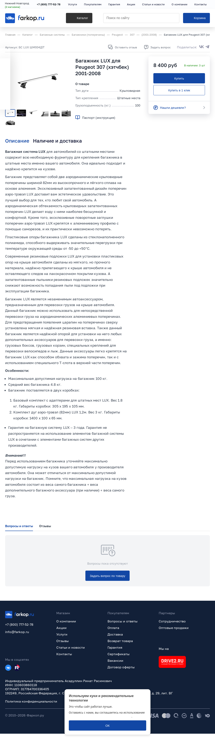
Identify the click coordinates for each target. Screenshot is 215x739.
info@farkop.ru (17, 637)
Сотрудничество (172, 626)
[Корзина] (196, 19)
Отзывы (62, 646)
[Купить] (179, 78)
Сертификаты (119, 659)
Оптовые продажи (174, 633)
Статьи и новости (70, 653)
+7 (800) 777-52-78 (49, 4)
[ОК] (107, 725)
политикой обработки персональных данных (100, 716)
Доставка (115, 640)
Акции (61, 633)
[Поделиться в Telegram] (207, 47)
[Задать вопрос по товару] (107, 581)
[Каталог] (75, 19)
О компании (66, 626)
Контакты (64, 659)
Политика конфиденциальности (31, 707)
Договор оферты (121, 672)
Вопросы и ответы (123, 626)
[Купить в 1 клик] (179, 90)
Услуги (61, 640)
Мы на (164, 654)
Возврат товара (120, 646)
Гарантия (115, 653)
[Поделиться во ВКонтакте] (201, 47)
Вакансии (115, 666)
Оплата (113, 633)
